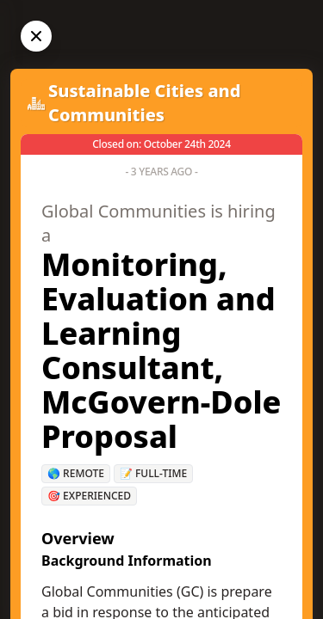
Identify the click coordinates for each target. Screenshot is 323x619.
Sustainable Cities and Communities (144, 102)
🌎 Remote (75, 473)
